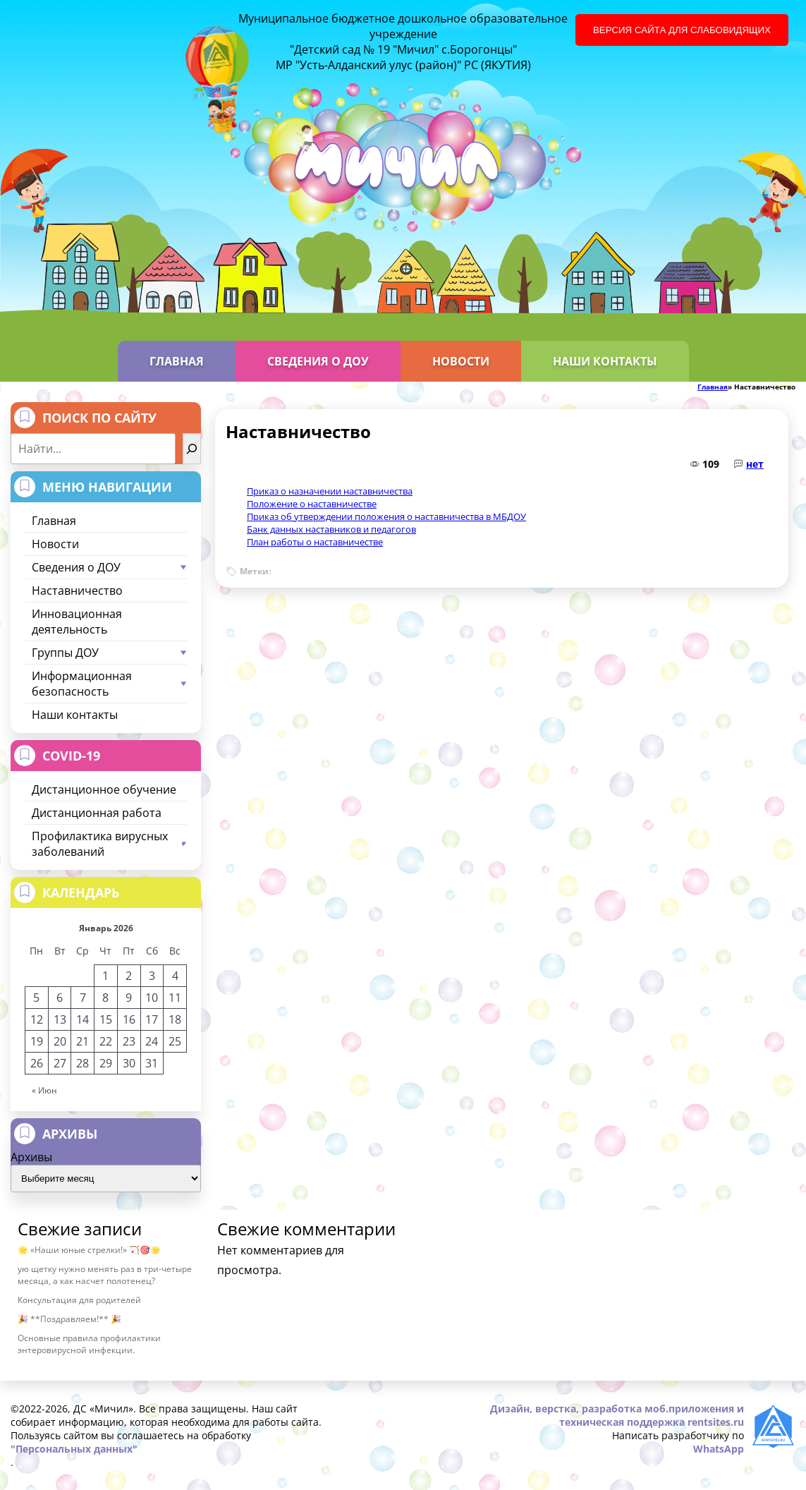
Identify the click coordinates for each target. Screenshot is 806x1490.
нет (755, 464)
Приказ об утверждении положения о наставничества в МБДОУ (386, 516)
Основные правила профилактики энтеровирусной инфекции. (89, 1344)
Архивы (31, 1157)
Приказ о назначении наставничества (330, 491)
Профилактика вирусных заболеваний (109, 843)
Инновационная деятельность (77, 621)
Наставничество (77, 590)
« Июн (44, 1090)
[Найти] (192, 448)
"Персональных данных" (74, 1448)
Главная (176, 361)
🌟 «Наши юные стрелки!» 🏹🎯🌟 (89, 1250)
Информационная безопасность (109, 683)
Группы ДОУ (109, 652)
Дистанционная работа (96, 812)
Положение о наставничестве (312, 503)
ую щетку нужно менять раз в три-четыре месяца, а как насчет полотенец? (105, 1275)
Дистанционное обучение (104, 789)
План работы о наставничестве (315, 541)
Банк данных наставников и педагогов (331, 529)
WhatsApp (718, 1448)
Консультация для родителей (79, 1300)
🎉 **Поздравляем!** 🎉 (69, 1319)
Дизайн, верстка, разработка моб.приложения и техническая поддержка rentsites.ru (617, 1415)
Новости (460, 361)
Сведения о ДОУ (318, 361)
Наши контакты (605, 361)
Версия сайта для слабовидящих (682, 30)
